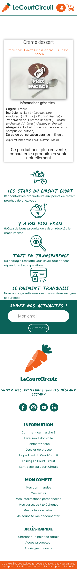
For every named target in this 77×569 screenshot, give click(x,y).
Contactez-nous (39, 444)
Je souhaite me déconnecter (38, 516)
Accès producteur (38, 542)
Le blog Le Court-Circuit (38, 461)
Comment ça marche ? (38, 432)
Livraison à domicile (38, 438)
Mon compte (38, 479)
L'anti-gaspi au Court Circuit (38, 467)
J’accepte (68, 566)
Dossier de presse (38, 449)
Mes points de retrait (39, 510)
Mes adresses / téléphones (38, 504)
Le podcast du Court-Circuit (38, 455)
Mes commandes (38, 487)
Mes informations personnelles (38, 499)
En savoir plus (52, 566)
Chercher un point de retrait (38, 537)
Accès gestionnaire (39, 548)
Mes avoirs (38, 493)
